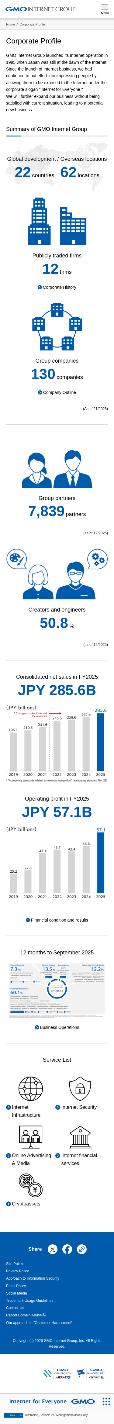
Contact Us (15, 1308)
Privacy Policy (17, 1271)
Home (10, 24)
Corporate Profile (32, 24)
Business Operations (59, 1027)
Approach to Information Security (32, 1278)
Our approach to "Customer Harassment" (39, 1323)
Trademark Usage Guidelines (30, 1300)
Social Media (16, 1293)
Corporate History (59, 287)
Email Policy (16, 1286)
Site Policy (14, 1264)
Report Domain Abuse (26, 1315)
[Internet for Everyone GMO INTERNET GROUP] (49, 1401)
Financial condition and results (59, 920)
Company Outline (59, 392)
